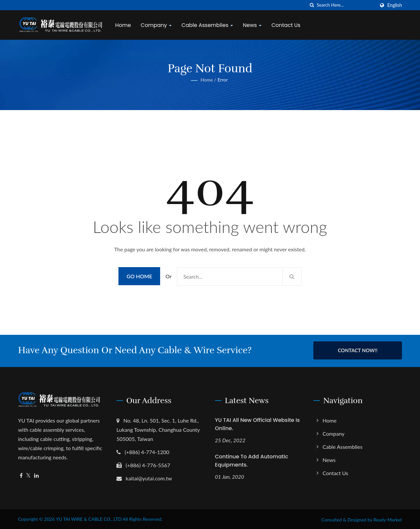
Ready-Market (387, 518)
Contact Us (287, 25)
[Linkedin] (36, 474)
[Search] (346, 5)
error (223, 79)
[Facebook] (21, 474)
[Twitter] (28, 474)
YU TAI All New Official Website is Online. (257, 423)
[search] (312, 5)
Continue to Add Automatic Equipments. (251, 460)
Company (157, 25)
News (253, 25)
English (394, 5)
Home (124, 25)
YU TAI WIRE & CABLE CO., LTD (88, 518)
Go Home (139, 276)
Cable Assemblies (208, 25)
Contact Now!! (357, 350)
